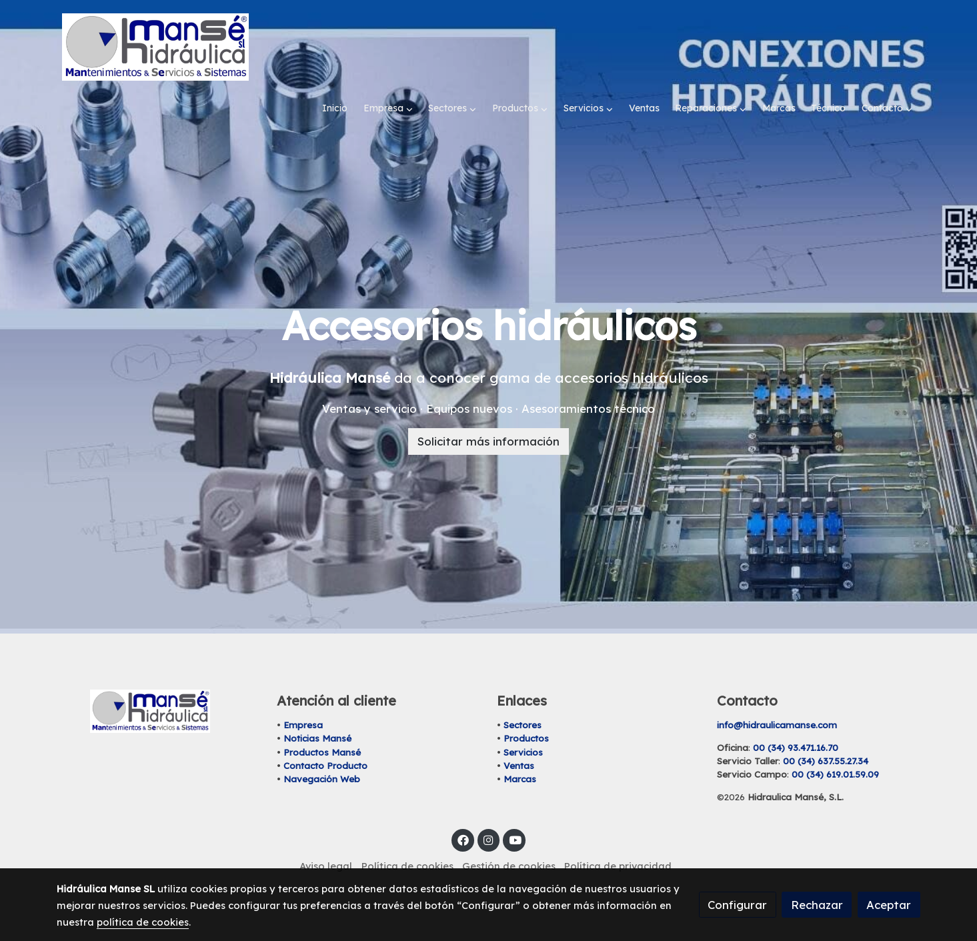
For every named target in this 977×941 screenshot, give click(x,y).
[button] (388, 46)
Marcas (520, 750)
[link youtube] (515, 810)
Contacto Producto (325, 736)
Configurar (737, 905)
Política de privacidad (618, 837)
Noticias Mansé (317, 709)
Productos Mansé (322, 723)
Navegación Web (321, 750)
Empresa (303, 696)
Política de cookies (407, 837)
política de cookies (143, 922)
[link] (155, 47)
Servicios (523, 723)
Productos (526, 709)
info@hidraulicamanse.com (777, 696)
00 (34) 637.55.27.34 (825, 732)
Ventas (519, 736)
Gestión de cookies (509, 837)
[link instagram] (489, 810)
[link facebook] (462, 810)
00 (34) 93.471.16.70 (795, 719)
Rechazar (817, 905)
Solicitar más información (488, 412)
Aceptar (888, 905)
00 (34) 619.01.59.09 (835, 745)
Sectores (523, 696)
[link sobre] (158, 682)
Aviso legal (325, 837)
